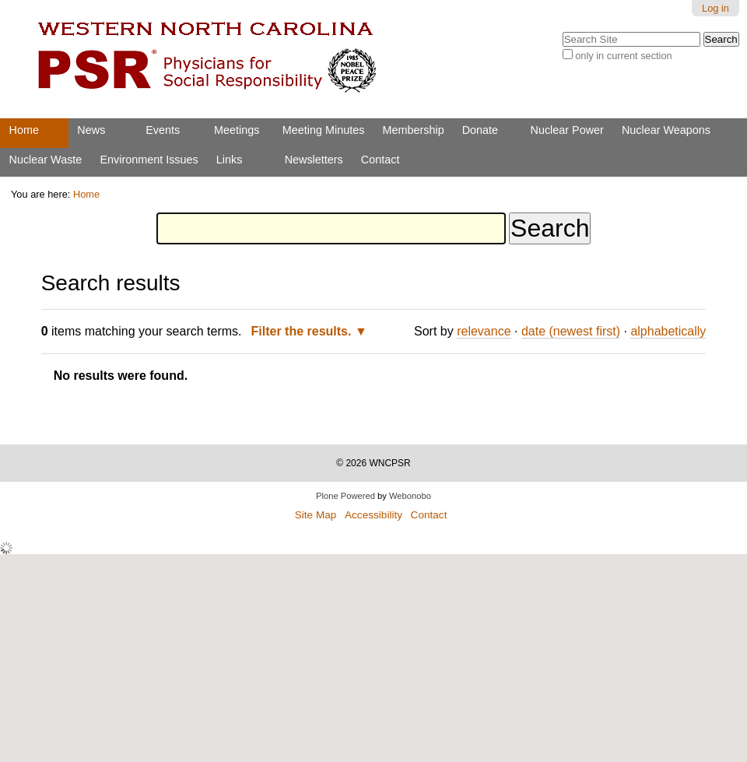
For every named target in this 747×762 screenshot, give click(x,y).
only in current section (623, 55)
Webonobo (410, 495)
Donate (480, 130)
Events (163, 130)
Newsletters (314, 159)
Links (229, 159)
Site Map (316, 515)
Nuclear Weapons (666, 130)
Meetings (236, 130)
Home (24, 130)
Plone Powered (345, 495)
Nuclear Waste (45, 159)
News (91, 130)
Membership (413, 130)
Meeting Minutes (323, 130)
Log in (715, 8)
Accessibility (373, 515)
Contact (380, 159)
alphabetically (668, 331)
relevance (483, 331)
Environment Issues (149, 159)
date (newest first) (570, 331)
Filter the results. (303, 331)
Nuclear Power (567, 130)
